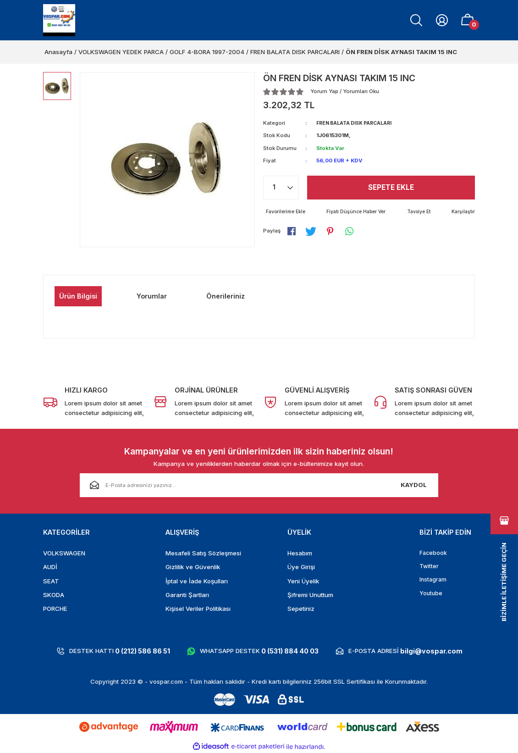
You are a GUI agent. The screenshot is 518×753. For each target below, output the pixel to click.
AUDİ (50, 566)
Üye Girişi (301, 566)
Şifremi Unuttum (310, 594)
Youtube (431, 594)
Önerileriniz (225, 296)
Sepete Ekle (391, 187)
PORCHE (55, 608)
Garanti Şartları (187, 594)
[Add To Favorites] (286, 212)
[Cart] (467, 20)
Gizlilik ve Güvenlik (192, 566)
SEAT (51, 581)
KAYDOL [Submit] (414, 484)
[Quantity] (281, 187)
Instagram (433, 581)
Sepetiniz (300, 608)
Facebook (433, 553)
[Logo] (59, 20)
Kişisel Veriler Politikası (198, 608)
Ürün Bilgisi (78, 296)
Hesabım (299, 553)
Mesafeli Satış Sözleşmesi (203, 553)
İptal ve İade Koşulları (196, 581)
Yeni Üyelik (303, 581)
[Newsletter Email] (259, 485)
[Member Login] (442, 20)
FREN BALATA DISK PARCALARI (357, 123)
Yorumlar (152, 296)
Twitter (429, 566)
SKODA (53, 594)
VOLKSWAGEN (64, 553)
